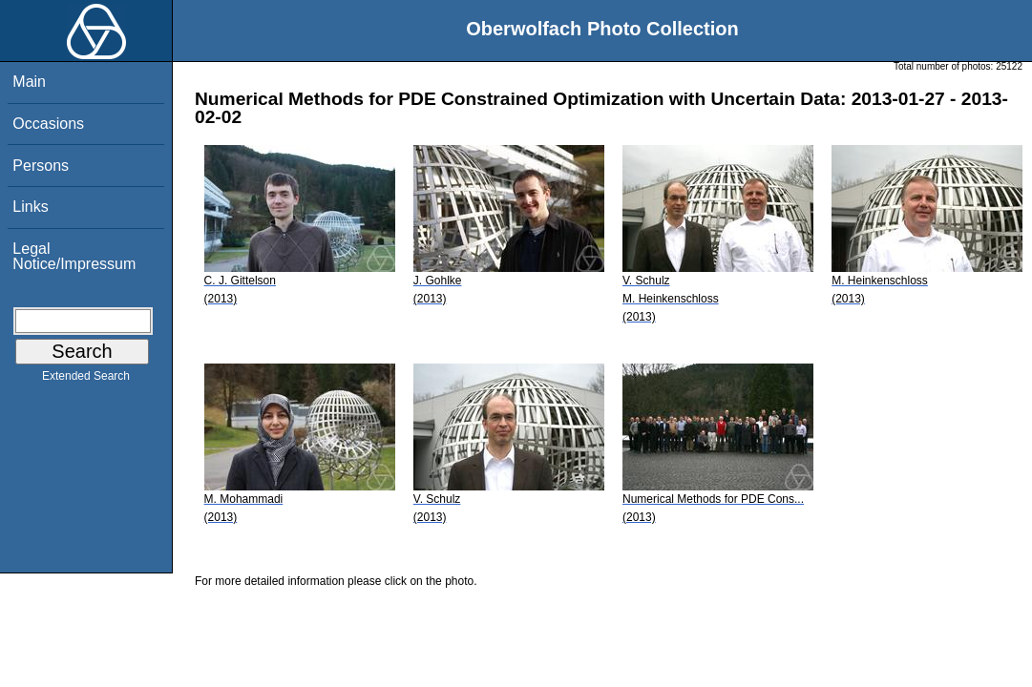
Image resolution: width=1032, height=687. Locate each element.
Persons (40, 165)
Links (30, 206)
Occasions (48, 123)
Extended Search (86, 379)
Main (29, 81)
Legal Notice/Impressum (74, 256)
